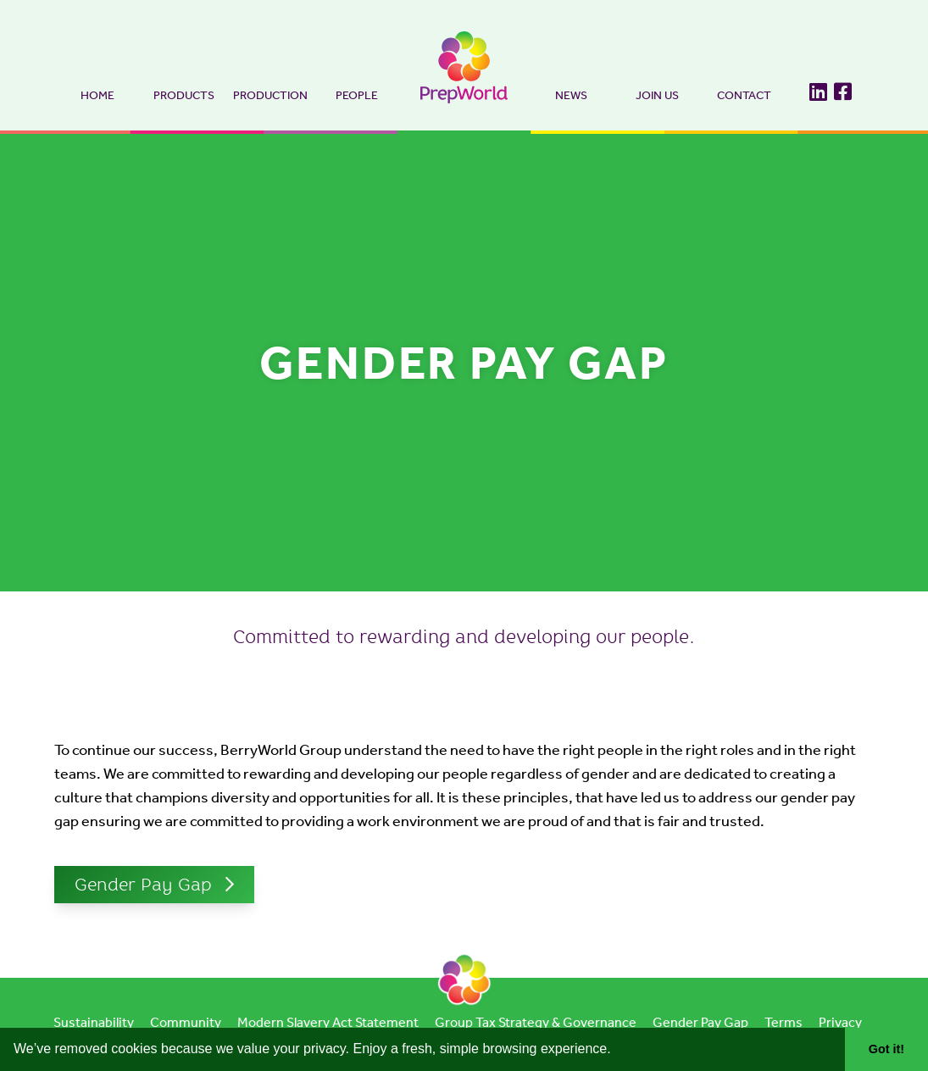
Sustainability (93, 1023)
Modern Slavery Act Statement (328, 1023)
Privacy (840, 1023)
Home (97, 95)
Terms (783, 1023)
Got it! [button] (886, 1049)
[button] (617, 1050)
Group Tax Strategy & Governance (535, 1023)
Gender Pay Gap (143, 886)
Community (185, 1023)
